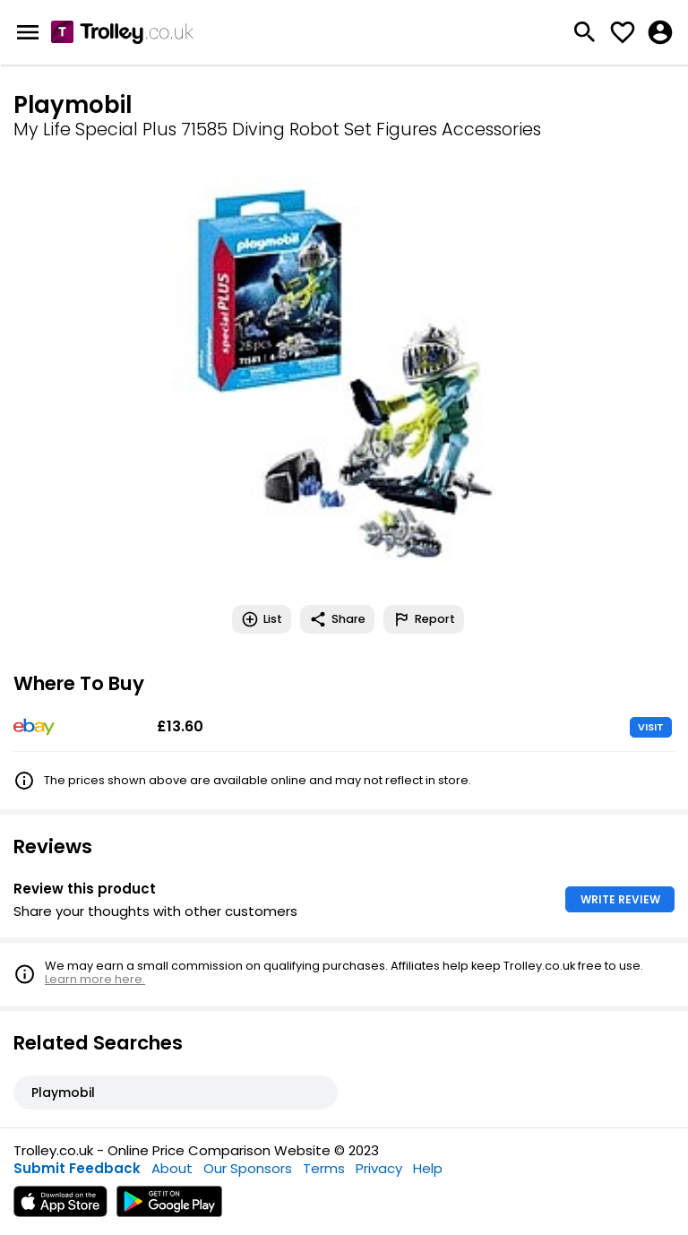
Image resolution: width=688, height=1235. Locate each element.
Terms (324, 1168)
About (172, 1168)
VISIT (651, 727)
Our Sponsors (247, 1168)
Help (428, 1168)
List (261, 619)
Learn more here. (95, 979)
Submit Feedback (77, 1168)
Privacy (379, 1168)
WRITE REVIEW (620, 899)
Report (423, 619)
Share (337, 619)
